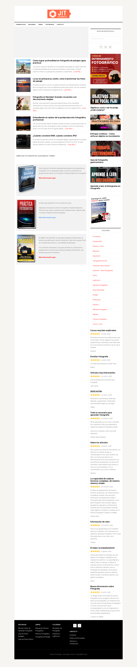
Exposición (96, 257)
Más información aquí (47, 258)
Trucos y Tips (97, 325)
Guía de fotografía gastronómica (99, 162)
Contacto (73, 636)
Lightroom (96, 281)
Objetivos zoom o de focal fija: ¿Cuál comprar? (104, 110)
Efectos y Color (98, 247)
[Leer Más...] (77, 73)
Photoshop (97, 301)
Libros (95, 276)
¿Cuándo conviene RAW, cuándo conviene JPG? (55, 137)
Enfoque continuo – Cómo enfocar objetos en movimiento (105, 136)
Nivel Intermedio (98, 291)
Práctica (95, 306)
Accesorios (97, 238)
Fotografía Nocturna (100, 262)
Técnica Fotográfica (100, 320)
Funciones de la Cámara (101, 267)
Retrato (95, 315)
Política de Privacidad (77, 639)
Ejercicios (96, 252)
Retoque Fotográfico (100, 311)
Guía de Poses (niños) (25, 640)
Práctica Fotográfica (42, 635)
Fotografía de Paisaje (42, 638)
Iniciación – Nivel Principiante (103, 272)
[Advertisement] (51, 43)
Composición (97, 242)
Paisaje (95, 296)
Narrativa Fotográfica (100, 286)
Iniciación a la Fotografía (68, 14)
